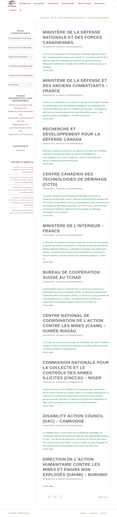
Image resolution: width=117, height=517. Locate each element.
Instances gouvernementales (69, 47)
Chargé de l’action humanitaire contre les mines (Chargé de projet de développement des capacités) (21, 200)
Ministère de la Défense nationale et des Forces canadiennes (72, 37)
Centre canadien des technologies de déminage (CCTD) (75, 179)
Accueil (53, 18)
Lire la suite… (49, 70)
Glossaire (20, 150)
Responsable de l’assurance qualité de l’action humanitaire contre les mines (22, 179)
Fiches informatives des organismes (72, 18)
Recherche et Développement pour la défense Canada (71, 134)
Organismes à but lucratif (19, 134)
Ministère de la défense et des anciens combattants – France (75, 85)
